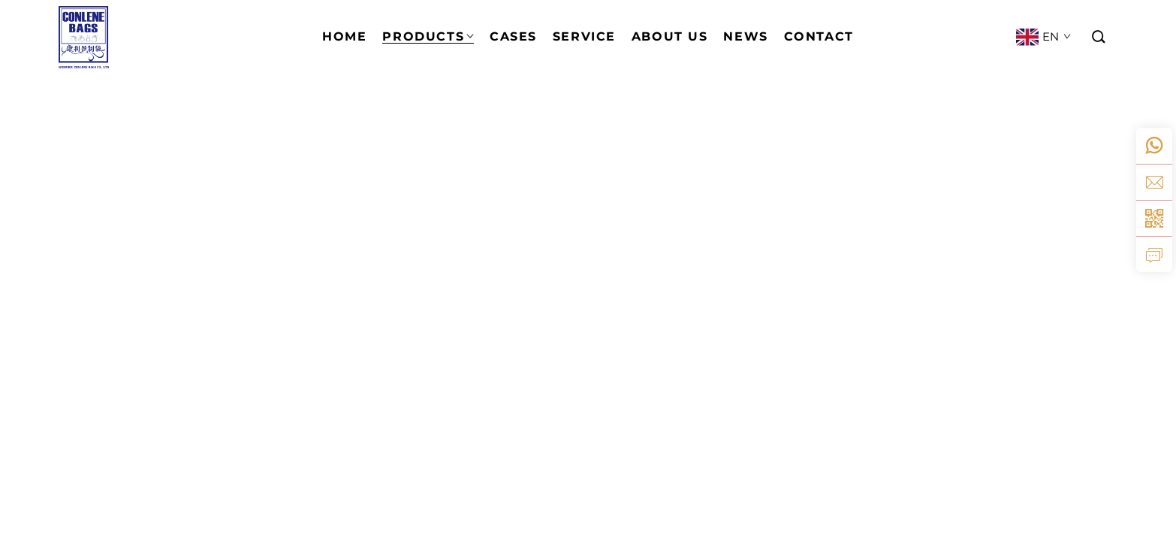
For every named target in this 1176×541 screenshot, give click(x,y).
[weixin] (1154, 218)
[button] (1099, 37)
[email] (1154, 182)
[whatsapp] (1154, 146)
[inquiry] (1154, 254)
